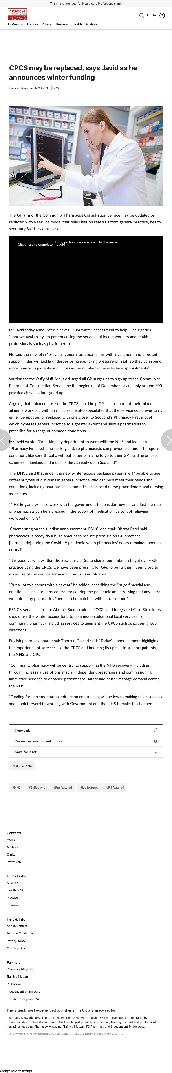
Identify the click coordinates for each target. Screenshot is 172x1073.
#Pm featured (62, 787)
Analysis (12, 847)
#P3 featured (115, 787)
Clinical (11, 854)
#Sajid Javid (37, 787)
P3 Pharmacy (16, 984)
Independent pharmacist (23, 991)
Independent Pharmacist (127, 1026)
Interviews (14, 905)
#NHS (16, 787)
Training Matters (18, 976)
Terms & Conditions (20, 933)
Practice (12, 897)
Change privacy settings (16, 1071)
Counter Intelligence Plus (23, 999)
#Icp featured (89, 787)
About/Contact (17, 926)
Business (12, 882)
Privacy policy (16, 941)
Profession (14, 862)
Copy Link (86, 730)
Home (11, 839)
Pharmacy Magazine (20, 969)
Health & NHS (22, 765)
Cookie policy (16, 948)
